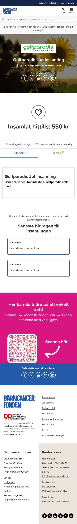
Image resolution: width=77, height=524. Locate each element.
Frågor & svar (48, 458)
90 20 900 (24, 471)
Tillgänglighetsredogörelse (17, 499)
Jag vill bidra (11, 19)
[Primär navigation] (71, 11)
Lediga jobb (9, 482)
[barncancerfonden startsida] (10, 11)
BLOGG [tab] (58, 153)
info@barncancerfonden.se (55, 476)
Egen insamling (25, 19)
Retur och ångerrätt (13, 495)
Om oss (7, 477)
